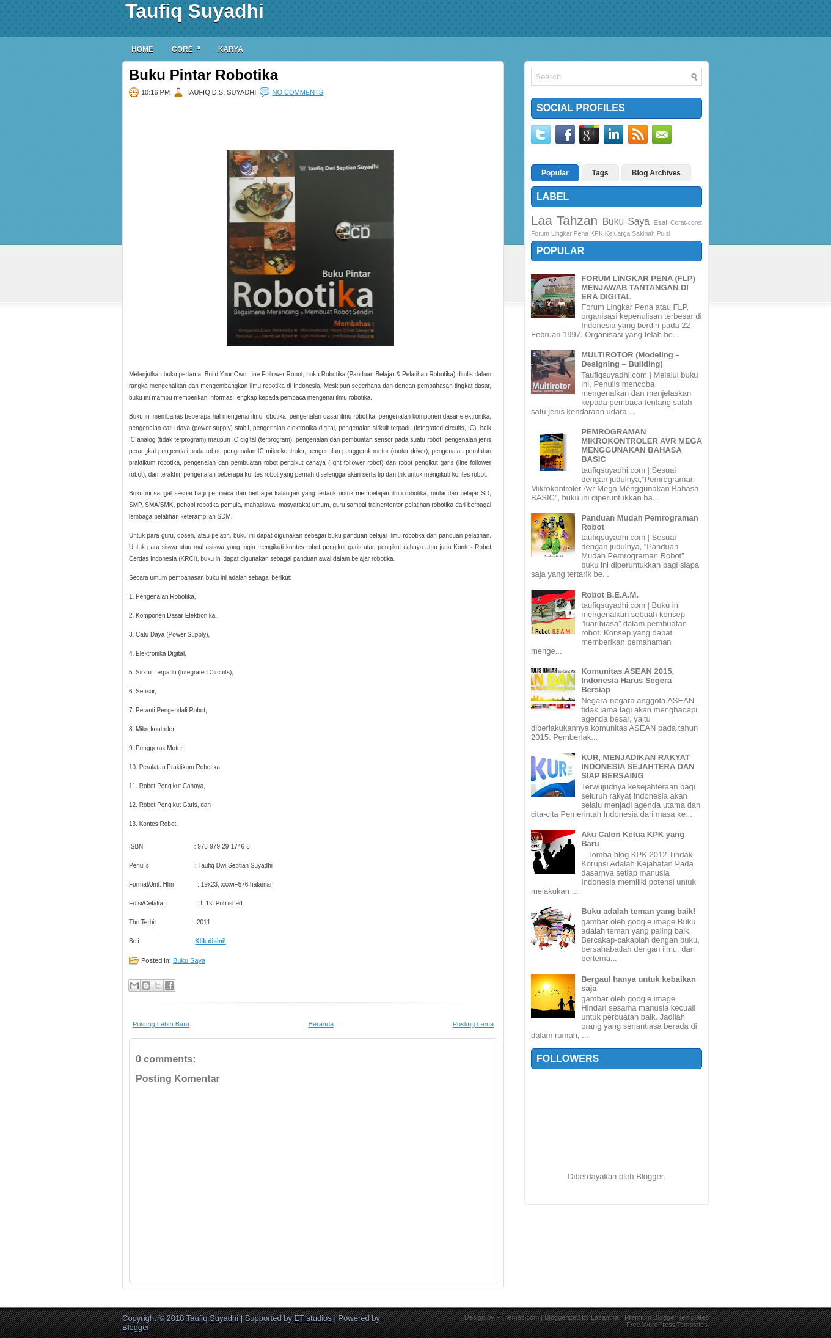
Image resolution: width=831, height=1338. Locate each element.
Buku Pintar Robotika (203, 75)
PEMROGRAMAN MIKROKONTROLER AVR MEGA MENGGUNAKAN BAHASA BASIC (641, 445)
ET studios (314, 1318)
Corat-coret (686, 222)
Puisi (664, 233)
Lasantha (604, 1317)
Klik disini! (210, 941)
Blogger (649, 1176)
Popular (555, 173)
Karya (230, 49)
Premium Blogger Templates (666, 1317)
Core (190, 45)
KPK (596, 233)
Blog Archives (656, 173)
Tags (600, 173)
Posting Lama (473, 1024)
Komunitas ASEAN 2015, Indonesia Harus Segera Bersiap (627, 680)
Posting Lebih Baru (161, 1024)
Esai (660, 222)
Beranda (321, 1024)
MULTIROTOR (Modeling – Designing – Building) (630, 359)
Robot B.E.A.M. (610, 594)
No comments (297, 92)
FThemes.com (517, 1317)
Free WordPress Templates (667, 1324)
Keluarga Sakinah (630, 233)
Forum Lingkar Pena (559, 233)
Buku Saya (189, 960)
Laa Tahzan (564, 220)
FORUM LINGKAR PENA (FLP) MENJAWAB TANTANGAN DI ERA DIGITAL (638, 287)
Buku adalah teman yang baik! (638, 911)
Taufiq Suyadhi (194, 11)
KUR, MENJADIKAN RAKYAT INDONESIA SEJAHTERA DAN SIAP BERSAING (637, 766)
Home (142, 49)
